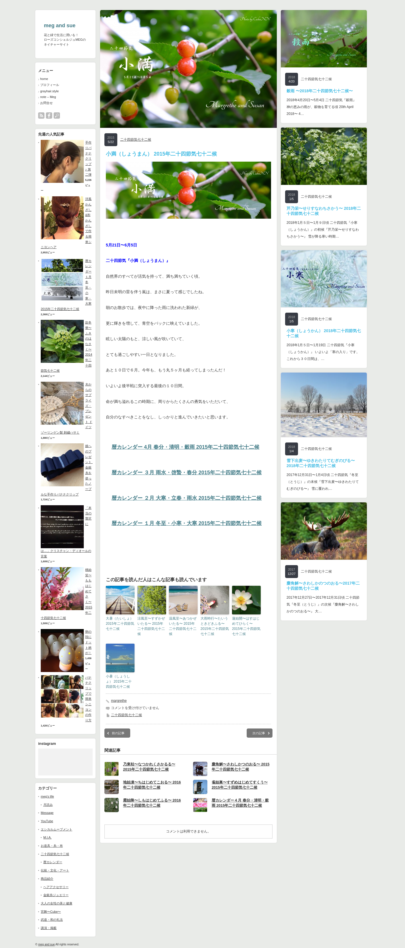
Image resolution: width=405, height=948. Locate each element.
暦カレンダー (52, 862)
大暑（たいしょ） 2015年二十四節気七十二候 (120, 623)
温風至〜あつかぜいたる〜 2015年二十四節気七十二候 (182, 626)
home (44, 79)
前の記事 (118, 733)
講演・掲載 (49, 928)
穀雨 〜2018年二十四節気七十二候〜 (320, 91)
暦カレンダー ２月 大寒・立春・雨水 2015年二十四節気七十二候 (187, 498)
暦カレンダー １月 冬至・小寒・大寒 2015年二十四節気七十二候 (187, 523)
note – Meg (48, 97)
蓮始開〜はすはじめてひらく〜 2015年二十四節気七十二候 (246, 626)
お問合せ (46, 103)
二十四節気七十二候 (55, 854)
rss (41, 115)
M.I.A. (47, 837)
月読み (48, 804)
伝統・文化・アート (55, 870)
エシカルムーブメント (56, 829)
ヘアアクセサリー (56, 887)
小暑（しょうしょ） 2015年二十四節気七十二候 (119, 681)
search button (57, 115)
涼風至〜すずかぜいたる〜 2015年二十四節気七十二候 (151, 626)
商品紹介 (47, 878)
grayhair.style (49, 91)
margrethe (119, 701)
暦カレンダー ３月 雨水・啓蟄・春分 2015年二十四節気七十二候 (187, 472)
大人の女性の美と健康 (56, 903)
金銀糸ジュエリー (56, 895)
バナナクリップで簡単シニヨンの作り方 (88, 699)
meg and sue (59, 25)
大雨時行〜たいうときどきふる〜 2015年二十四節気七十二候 (214, 626)
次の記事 (258, 733)
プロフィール (49, 85)
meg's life (47, 796)
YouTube (47, 821)
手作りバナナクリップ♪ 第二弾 (88, 158)
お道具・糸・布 (52, 845)
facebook (49, 115)
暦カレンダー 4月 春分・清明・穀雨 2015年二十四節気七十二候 (185, 447)
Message (47, 812)
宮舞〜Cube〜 (51, 911)
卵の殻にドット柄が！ (88, 642)
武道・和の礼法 (52, 919)
